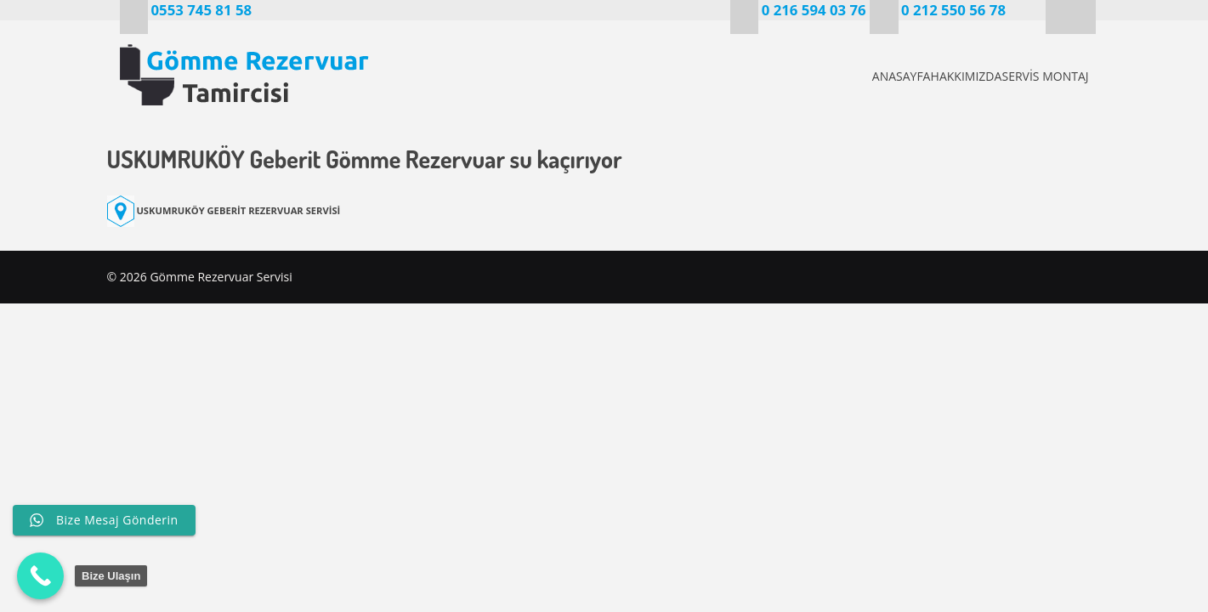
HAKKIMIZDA (935, 76)
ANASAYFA (841, 76)
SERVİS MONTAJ (1042, 76)
